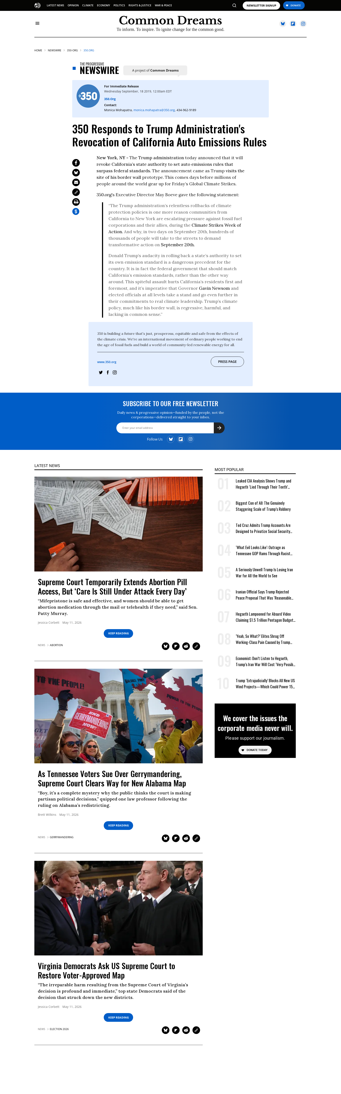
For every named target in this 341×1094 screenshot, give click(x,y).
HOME (38, 50)
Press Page (227, 361)
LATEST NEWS (55, 5)
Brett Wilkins (47, 815)
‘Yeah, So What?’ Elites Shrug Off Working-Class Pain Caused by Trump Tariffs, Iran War (263, 639)
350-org (72, 50)
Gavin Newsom (214, 288)
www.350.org (107, 361)
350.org (89, 50)
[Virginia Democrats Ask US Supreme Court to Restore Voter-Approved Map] (118, 907)
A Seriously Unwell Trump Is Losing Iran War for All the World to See (264, 572)
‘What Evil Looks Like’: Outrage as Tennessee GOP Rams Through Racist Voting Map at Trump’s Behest (263, 550)
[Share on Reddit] (186, 646)
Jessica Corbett (48, 623)
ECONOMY (103, 5)
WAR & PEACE (163, 5)
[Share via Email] (76, 182)
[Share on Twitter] (76, 172)
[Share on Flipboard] (176, 646)
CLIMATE (88, 5)
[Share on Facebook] (76, 163)
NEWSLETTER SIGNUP (261, 5)
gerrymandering (62, 837)
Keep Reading (118, 633)
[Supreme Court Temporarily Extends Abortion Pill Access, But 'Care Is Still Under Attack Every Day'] (118, 523)
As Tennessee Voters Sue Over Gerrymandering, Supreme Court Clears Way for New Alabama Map (112, 778)
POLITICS (119, 5)
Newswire (54, 50)
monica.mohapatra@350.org (154, 110)
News (41, 645)
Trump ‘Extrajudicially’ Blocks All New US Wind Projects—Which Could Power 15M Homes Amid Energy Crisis (265, 684)
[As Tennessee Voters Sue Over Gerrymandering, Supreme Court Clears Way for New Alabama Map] (118, 715)
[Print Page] (76, 202)
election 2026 (59, 1029)
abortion (56, 645)
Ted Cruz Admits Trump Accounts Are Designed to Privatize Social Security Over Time (263, 528)
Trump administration (161, 157)
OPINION (73, 5)
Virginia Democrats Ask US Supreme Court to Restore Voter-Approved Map (106, 970)
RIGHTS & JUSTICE (140, 5)
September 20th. (177, 244)
